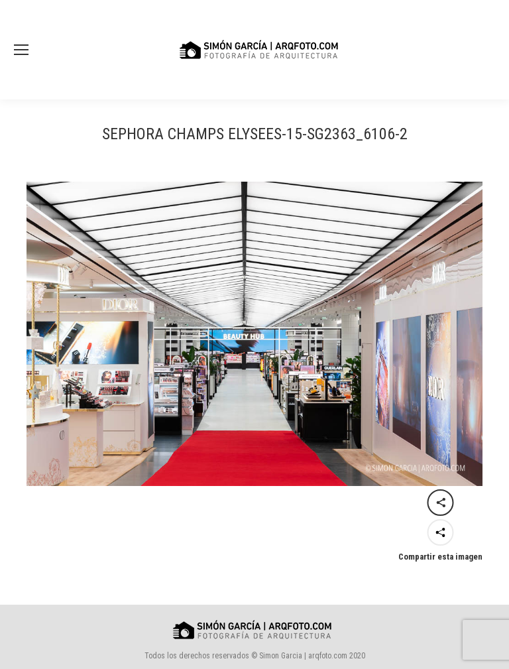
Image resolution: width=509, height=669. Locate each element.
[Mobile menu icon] (21, 50)
